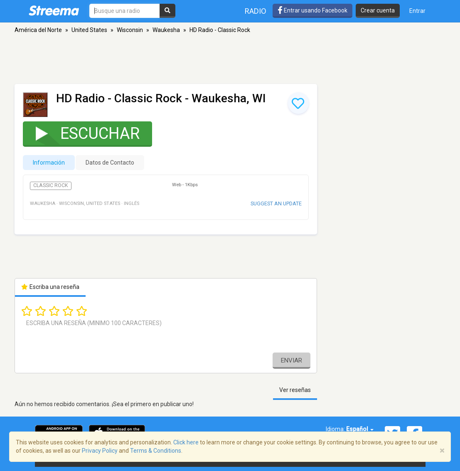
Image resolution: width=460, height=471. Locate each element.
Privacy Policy (100, 450)
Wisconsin (130, 30)
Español (360, 429)
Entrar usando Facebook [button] (312, 10)
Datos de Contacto (110, 162)
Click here (186, 442)
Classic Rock (50, 185)
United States (89, 30)
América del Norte (38, 30)
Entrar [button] (417, 10)
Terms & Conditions (155, 450)
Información (49, 162)
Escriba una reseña (50, 287)
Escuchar (82, 133)
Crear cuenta (378, 10)
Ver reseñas (295, 390)
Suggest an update (276, 203)
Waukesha (166, 30)
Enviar (291, 360)
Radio (255, 11)
